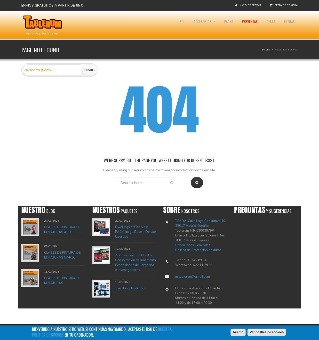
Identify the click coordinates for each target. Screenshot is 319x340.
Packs (221, 25)
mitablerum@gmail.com (192, 276)
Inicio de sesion (250, 5)
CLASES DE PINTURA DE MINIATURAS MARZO (62, 254)
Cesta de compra (286, 5)
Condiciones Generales (192, 245)
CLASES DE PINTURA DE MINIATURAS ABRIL (62, 229)
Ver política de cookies (267, 332)
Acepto (238, 332)
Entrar (288, 25)
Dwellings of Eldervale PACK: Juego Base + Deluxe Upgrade (135, 231)
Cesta (267, 25)
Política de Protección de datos (198, 250)
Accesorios (193, 25)
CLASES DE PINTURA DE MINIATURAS (62, 280)
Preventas (244, 25)
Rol (170, 25)
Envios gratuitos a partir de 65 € (52, 5)
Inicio (266, 49)
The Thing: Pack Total (130, 288)
